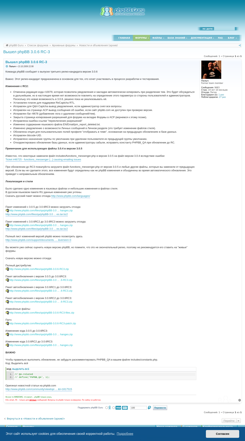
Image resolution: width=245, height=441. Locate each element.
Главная (124, 38)
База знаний (176, 38)
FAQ (220, 38)
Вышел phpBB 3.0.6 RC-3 (26, 52)
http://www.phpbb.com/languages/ (70, 195)
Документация (201, 38)
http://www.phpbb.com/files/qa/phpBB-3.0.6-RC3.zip (39, 269)
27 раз (222, 97)
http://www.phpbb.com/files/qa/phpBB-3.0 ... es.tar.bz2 (37, 214)
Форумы (141, 38)
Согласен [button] (222, 433)
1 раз (221, 95)
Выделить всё (20, 369)
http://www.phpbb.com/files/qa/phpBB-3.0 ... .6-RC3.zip (40, 279)
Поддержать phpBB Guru (90, 407)
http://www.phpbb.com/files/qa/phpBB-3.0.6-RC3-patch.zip (42, 323)
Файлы (157, 38)
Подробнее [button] (125, 433)
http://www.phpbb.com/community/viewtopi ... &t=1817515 (39, 389)
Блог (231, 38)
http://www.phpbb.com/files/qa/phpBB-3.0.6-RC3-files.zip (41, 312)
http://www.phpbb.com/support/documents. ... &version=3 (38, 239)
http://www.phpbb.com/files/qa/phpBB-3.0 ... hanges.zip (41, 210)
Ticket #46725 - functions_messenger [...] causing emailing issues (43, 159)
